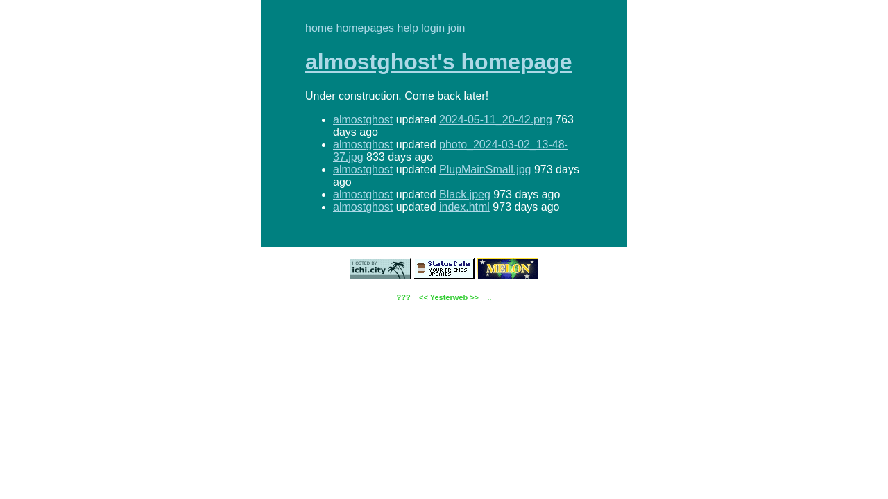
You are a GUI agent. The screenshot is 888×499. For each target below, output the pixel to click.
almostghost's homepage (438, 61)
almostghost (363, 119)
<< (423, 297)
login (433, 28)
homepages (365, 28)
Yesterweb (449, 297)
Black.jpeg (464, 194)
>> (474, 297)
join (457, 28)
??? (404, 297)
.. (489, 297)
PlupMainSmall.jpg (485, 169)
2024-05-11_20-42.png (495, 119)
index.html (464, 207)
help (408, 28)
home (319, 28)
